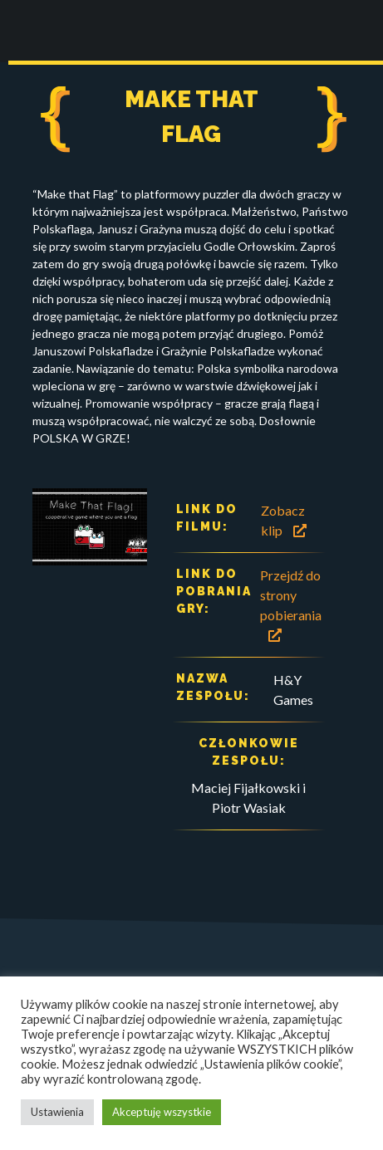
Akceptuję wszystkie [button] (161, 1111)
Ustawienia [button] (57, 1111)
